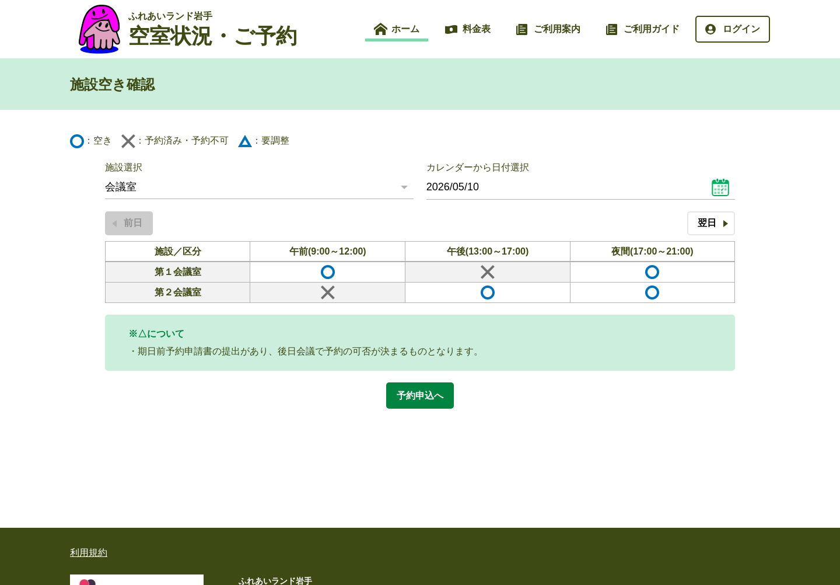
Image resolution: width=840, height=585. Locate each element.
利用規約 (88, 553)
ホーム (405, 29)
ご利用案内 (557, 29)
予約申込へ (420, 396)
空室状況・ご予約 (212, 29)
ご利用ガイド (652, 29)
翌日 (707, 223)
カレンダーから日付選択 (477, 167)
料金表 (477, 29)
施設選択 (123, 167)
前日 (133, 223)
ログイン (741, 29)
